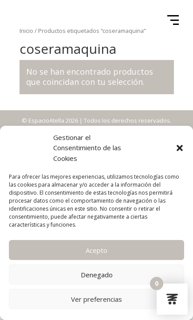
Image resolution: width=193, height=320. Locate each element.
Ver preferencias (96, 299)
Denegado (97, 274)
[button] (179, 148)
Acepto (96, 250)
